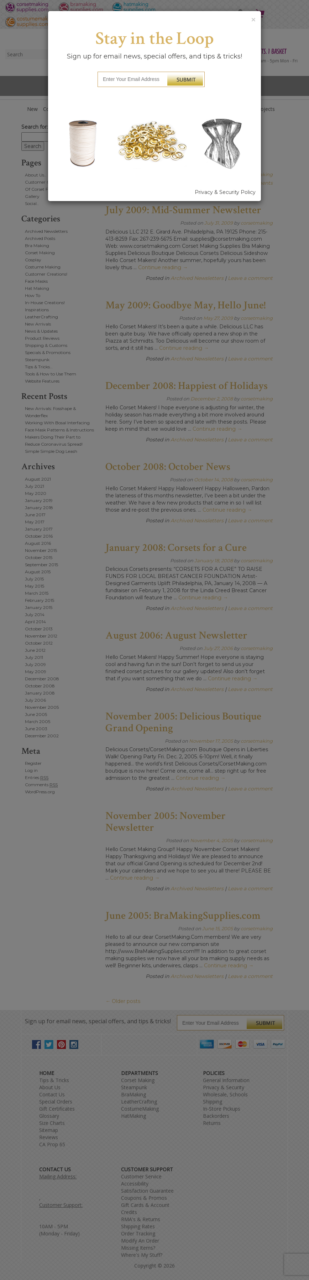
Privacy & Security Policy (225, 192)
